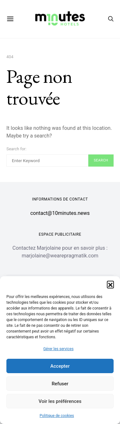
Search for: (16, 148)
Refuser (60, 384)
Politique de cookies (57, 415)
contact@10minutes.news (60, 213)
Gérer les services (58, 349)
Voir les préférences (60, 401)
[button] (110, 284)
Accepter (59, 366)
